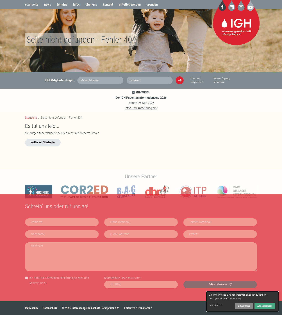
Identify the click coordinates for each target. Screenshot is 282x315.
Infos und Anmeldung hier (141, 108)
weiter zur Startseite (43, 142)
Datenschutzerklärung (59, 278)
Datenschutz (50, 308)
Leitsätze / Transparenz (138, 308)
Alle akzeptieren (264, 306)
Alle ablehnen (244, 306)
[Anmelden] (180, 80)
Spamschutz (122, 278)
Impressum (31, 308)
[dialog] (242, 301)
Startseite (31, 117)
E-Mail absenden (220, 284)
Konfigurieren (215, 305)
